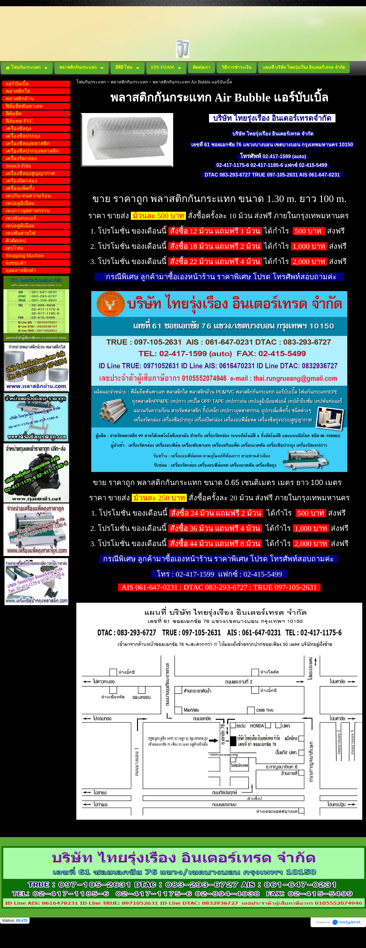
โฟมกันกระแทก (91, 82)
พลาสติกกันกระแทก (129, 82)
